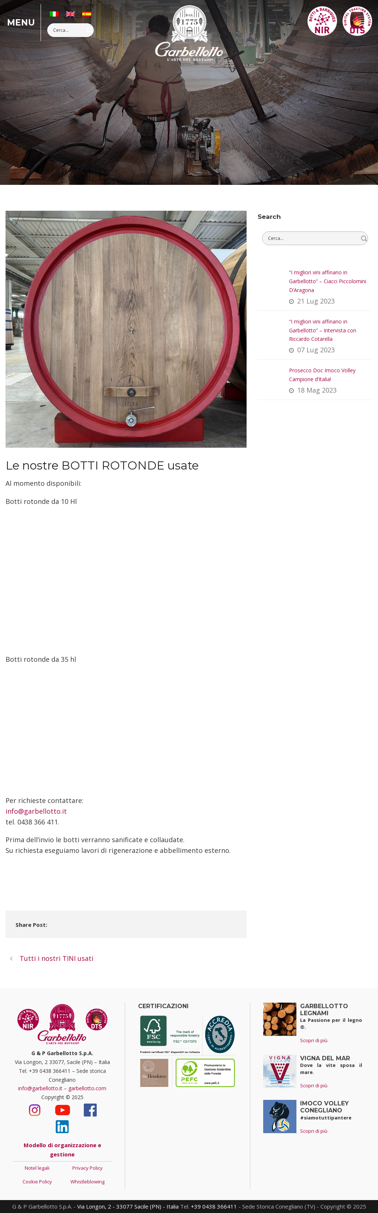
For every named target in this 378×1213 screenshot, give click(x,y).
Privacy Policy (87, 1168)
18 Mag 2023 (317, 390)
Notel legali (37, 1168)
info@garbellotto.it (36, 811)
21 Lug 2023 (316, 301)
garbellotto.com (87, 1088)
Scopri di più (313, 1040)
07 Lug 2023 (316, 349)
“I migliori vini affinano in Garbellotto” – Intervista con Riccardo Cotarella (322, 330)
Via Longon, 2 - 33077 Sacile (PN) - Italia (128, 1206)
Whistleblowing (87, 1181)
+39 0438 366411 (214, 1206)
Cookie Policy (37, 1181)
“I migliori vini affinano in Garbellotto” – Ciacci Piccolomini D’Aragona (327, 281)
